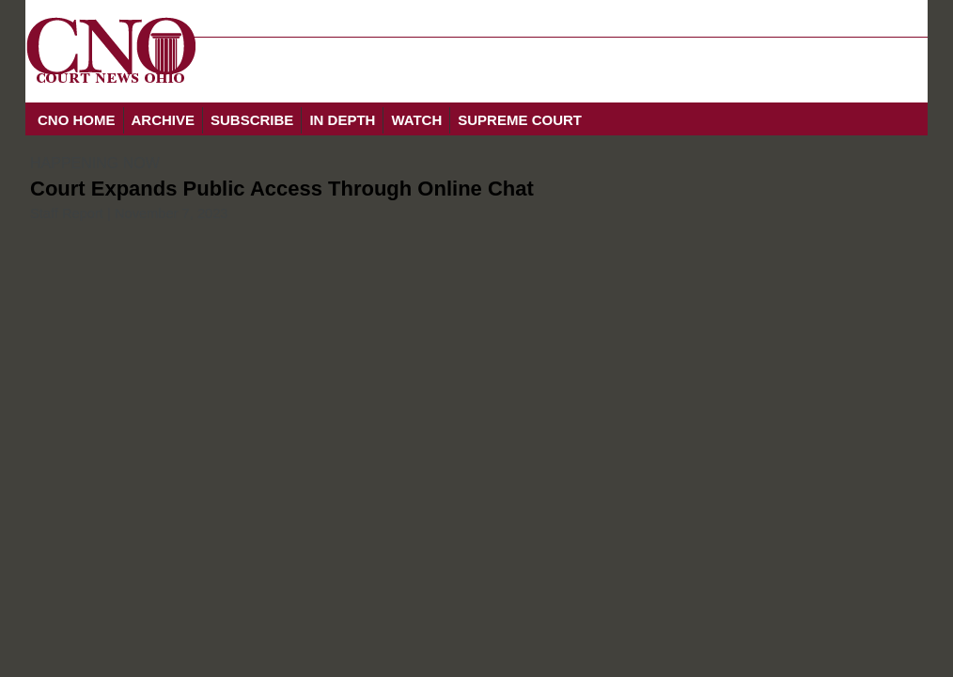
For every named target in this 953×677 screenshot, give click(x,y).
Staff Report (66, 213)
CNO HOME (77, 120)
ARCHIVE (163, 120)
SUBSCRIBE (252, 120)
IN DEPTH (342, 120)
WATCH (416, 120)
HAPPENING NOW (95, 163)
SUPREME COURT (520, 120)
